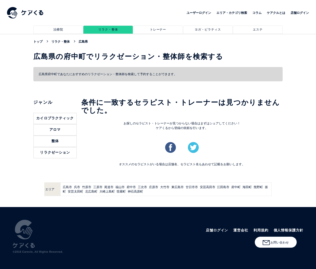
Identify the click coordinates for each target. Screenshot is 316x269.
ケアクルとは (276, 13)
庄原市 (153, 187)
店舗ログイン (300, 13)
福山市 (120, 187)
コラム (257, 13)
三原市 (97, 187)
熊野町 (258, 187)
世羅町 (121, 191)
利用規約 (260, 230)
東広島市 (177, 187)
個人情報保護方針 (288, 230)
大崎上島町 (107, 191)
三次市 (142, 187)
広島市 (67, 187)
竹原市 (86, 187)
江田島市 (223, 187)
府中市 (131, 187)
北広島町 (91, 191)
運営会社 (240, 230)
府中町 (236, 187)
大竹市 (164, 187)
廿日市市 (192, 187)
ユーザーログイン (199, 13)
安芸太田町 (75, 191)
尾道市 (108, 187)
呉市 (77, 187)
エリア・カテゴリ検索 (231, 13)
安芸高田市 (207, 187)
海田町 (247, 187)
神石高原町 (135, 191)
